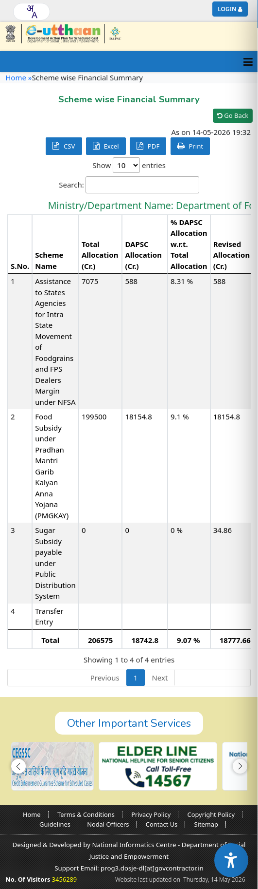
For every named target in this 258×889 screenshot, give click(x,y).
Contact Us (161, 824)
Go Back (232, 115)
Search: (129, 184)
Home (32, 814)
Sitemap (206, 824)
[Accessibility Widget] (231, 860)
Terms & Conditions (86, 814)
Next (160, 677)
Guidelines (54, 824)
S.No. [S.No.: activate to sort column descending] (20, 266)
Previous (105, 677)
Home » (18, 77)
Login (227, 9)
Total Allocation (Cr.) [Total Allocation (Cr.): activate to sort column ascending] (100, 255)
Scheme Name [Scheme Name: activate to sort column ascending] (49, 260)
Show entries (129, 165)
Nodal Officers (108, 824)
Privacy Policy (151, 814)
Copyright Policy (211, 814)
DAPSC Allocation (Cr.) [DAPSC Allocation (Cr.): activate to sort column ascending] (143, 255)
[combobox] (31, 11)
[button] (18, 766)
